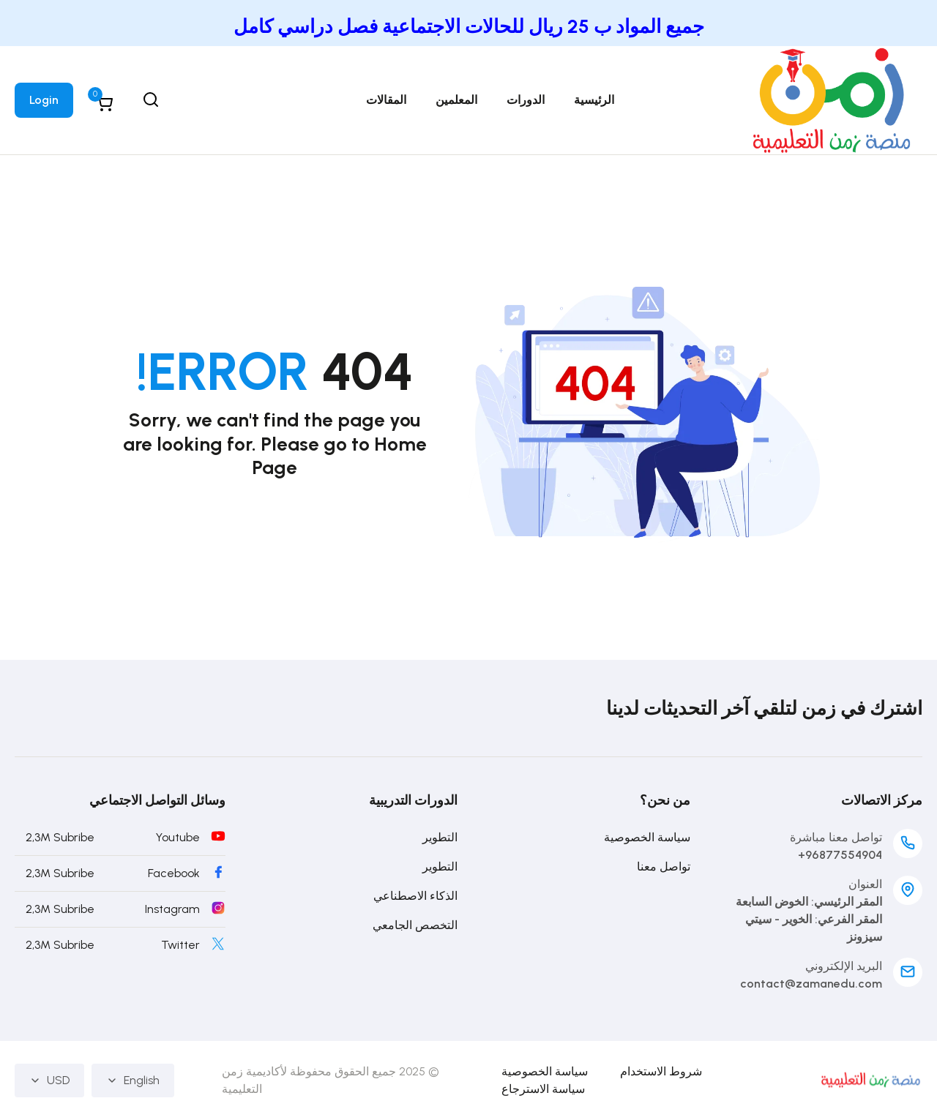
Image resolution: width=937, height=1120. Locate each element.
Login (44, 100)
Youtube (178, 837)
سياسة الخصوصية (647, 837)
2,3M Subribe (60, 837)
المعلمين (456, 100)
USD (49, 1080)
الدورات (526, 100)
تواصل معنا (663, 866)
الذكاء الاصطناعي (415, 896)
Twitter (180, 945)
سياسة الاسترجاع (543, 1089)
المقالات (386, 100)
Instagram (172, 909)
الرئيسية (594, 100)
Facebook (174, 873)
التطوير (440, 837)
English (133, 1080)
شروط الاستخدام (661, 1071)
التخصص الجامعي (415, 925)
